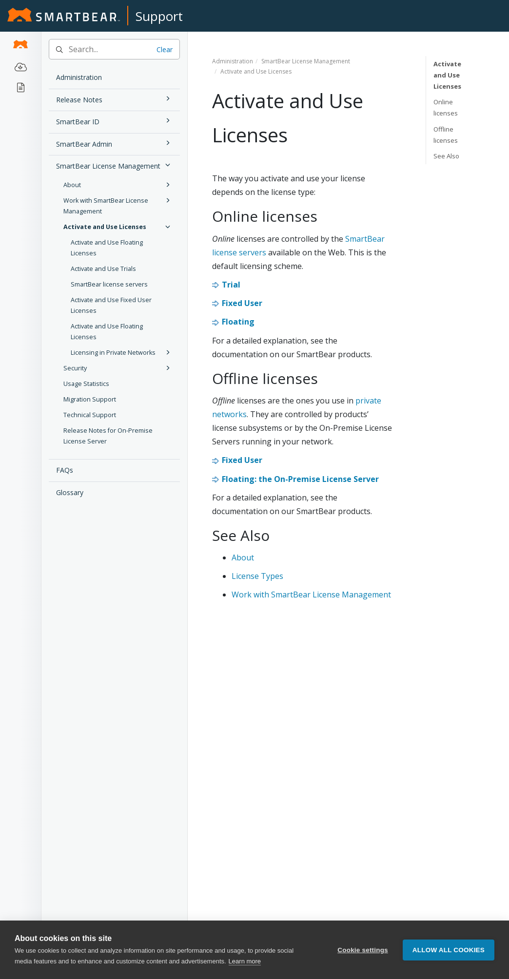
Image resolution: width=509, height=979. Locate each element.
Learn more (245, 961)
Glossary (69, 492)
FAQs (64, 470)
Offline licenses (445, 135)
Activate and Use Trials (103, 269)
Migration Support (89, 399)
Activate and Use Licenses (118, 226)
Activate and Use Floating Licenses (107, 247)
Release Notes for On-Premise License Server (108, 435)
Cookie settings (362, 950)
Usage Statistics (86, 384)
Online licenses (445, 107)
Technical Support (89, 415)
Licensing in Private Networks (122, 352)
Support (159, 16)
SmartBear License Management (114, 165)
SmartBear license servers (109, 284)
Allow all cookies (448, 950)
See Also (446, 156)
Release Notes (114, 98)
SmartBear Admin (114, 143)
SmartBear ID (114, 120)
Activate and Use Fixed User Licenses (111, 305)
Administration (79, 77)
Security (118, 368)
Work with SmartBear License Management (118, 205)
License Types (257, 576)
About (118, 184)
